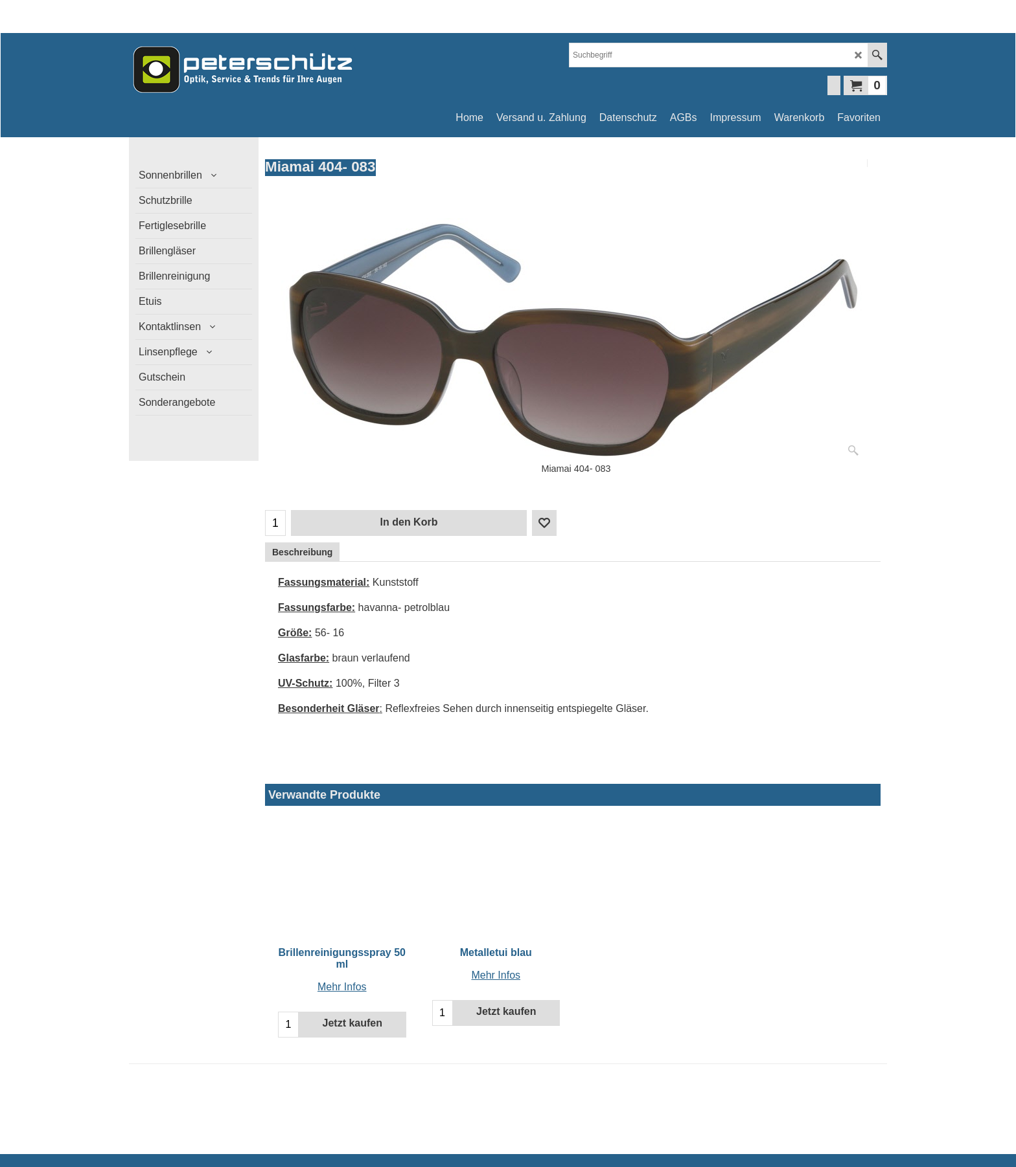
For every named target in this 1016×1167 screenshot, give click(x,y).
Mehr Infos (342, 986)
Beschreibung (302, 552)
